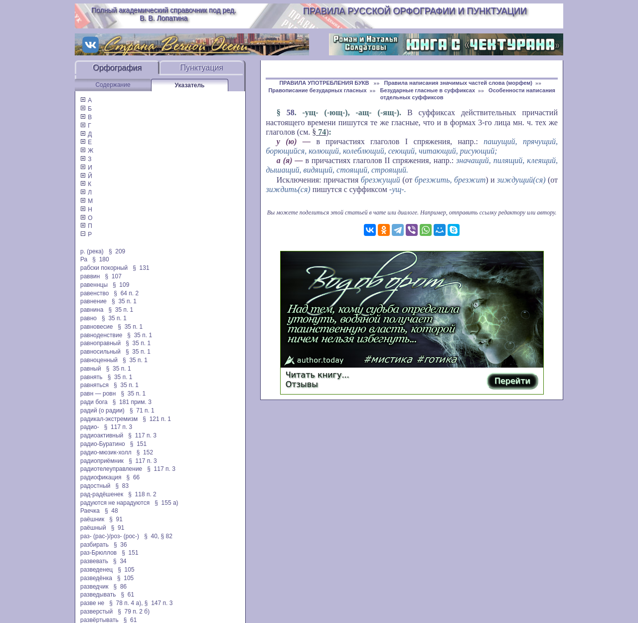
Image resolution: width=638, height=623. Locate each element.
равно (88, 318)
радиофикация (101, 477)
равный (90, 368)
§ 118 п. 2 (142, 494)
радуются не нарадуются (115, 502)
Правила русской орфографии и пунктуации (415, 11)
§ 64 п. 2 (126, 293)
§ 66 (133, 477)
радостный (95, 485)
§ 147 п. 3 (159, 603)
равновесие (96, 326)
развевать (94, 561)
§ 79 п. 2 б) (134, 611)
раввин (90, 276)
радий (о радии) (102, 410)
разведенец (96, 569)
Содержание (112, 84)
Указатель (190, 85)
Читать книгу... (317, 375)
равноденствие (101, 335)
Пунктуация (201, 67)
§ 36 (120, 544)
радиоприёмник (102, 460)
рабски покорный (104, 267)
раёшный (93, 527)
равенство (94, 293)
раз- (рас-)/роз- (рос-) (109, 536)
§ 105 (126, 569)
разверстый (96, 611)
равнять (91, 377)
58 (291, 112)
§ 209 (117, 251)
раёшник (92, 519)
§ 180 (100, 259)
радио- (89, 426)
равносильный (100, 351)
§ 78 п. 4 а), (126, 603)
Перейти (512, 381)
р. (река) (92, 251)
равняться (94, 385)
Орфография (117, 67)
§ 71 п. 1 (142, 410)
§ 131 (141, 267)
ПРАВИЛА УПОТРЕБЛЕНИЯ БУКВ (324, 83)
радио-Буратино (102, 443)
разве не (92, 603)
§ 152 (145, 452)
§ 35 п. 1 (124, 301)
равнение (93, 301)
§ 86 (120, 586)
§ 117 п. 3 (118, 426)
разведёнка (96, 578)
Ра (83, 259)
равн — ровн (98, 393)
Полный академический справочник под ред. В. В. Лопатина (163, 14)
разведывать (98, 594)
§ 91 (116, 519)
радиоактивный (101, 435)
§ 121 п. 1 (157, 418)
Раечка (90, 510)
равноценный (99, 360)
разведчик (94, 586)
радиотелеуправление (111, 468)
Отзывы (302, 384)
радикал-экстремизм (109, 418)
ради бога (94, 402)
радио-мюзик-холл (106, 452)
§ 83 (122, 485)
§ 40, (151, 536)
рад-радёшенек (101, 494)
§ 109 (121, 284)
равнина (91, 309)
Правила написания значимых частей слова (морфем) (458, 83)
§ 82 (166, 536)
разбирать (94, 544)
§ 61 (127, 594)
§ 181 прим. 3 (132, 402)
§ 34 (120, 561)
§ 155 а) (166, 502)
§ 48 (111, 510)
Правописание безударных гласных (317, 90)
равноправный (100, 343)
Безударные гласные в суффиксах (428, 90)
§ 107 (113, 276)
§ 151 (138, 443)
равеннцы (94, 284)
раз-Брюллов (98, 552)
